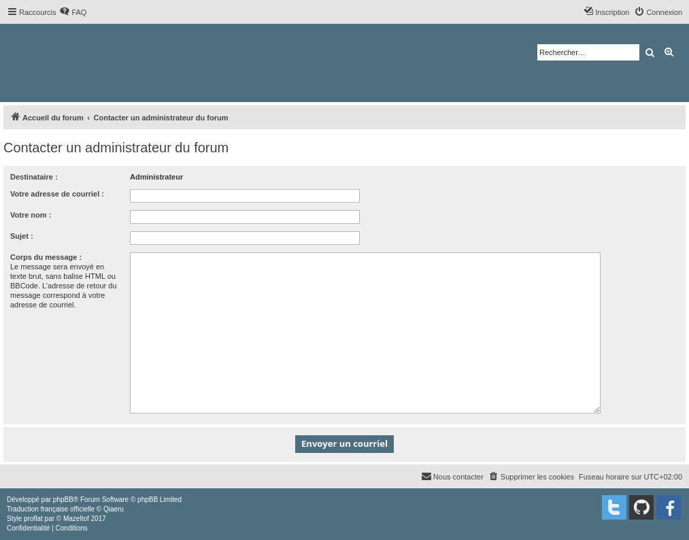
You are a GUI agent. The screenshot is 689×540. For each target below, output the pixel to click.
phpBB (63, 499)
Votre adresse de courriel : (57, 194)
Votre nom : (30, 215)
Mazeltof (76, 518)
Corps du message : (46, 257)
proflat (33, 518)
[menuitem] (72, 12)
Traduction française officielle (51, 509)
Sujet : (21, 236)
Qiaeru (113, 509)
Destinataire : (34, 177)
